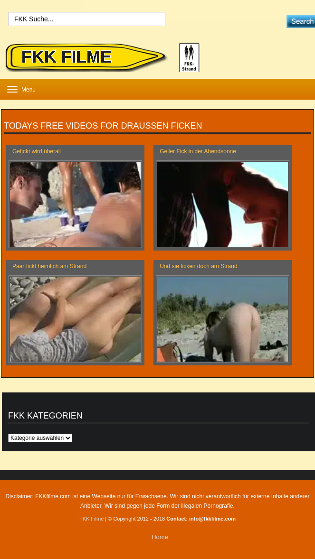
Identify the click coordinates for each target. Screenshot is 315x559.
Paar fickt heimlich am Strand (49, 266)
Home (160, 536)
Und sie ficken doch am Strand (198, 266)
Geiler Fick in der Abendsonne (198, 151)
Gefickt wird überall (36, 151)
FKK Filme (91, 519)
